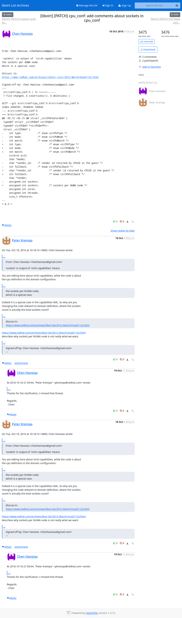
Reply (7, 225)
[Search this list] (154, 5)
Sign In (108, 5)
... (4, 257)
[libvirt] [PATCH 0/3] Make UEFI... (165, 20)
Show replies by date (123, 230)
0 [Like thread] (115, 221)
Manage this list (87, 5)
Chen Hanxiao (22, 33)
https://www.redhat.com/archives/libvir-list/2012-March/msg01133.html (44, 332)
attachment (21, 363)
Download (147, 49)
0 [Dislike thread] (122, 221)
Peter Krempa (22, 240)
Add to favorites (149, 66)
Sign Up (124, 5)
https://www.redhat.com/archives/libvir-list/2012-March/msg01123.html (50, 77)
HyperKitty (92, 613)
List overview (146, 41)
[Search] (177, 5)
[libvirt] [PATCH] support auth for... (19, 20)
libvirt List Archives (15, 5)
